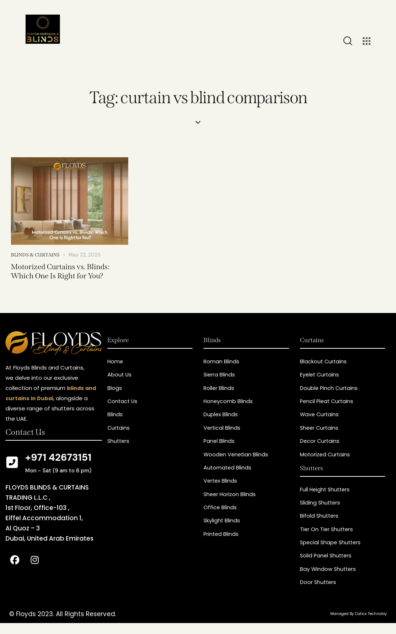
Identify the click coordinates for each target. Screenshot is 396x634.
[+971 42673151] (12, 464)
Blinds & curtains (35, 255)
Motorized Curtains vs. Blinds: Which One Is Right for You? (64, 272)
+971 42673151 (58, 459)
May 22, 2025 (85, 254)
